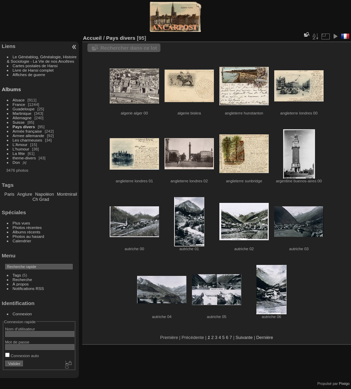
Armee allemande (28, 135)
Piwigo (344, 383)
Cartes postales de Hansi (35, 65)
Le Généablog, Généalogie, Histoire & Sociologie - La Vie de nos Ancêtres (42, 58)
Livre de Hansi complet (33, 70)
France (19, 104)
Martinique (22, 113)
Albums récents (26, 232)
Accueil (92, 38)
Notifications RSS (28, 288)
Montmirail (67, 194)
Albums (11, 89)
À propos (21, 284)
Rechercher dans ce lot (128, 48)
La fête (19, 153)
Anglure (24, 194)
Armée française (27, 131)
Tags (17, 275)
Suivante (244, 337)
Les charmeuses (27, 140)
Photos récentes (27, 227)
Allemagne (22, 118)
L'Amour (20, 144)
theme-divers (24, 158)
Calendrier (22, 241)
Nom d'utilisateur (20, 329)
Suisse (19, 122)
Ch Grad (41, 199)
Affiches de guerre (29, 74)
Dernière (264, 337)
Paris (9, 194)
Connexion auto (22, 355)
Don (16, 162)
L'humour (21, 149)
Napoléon (44, 194)
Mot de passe (17, 342)
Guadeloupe (24, 109)
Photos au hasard (28, 236)
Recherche (22, 279)
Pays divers (24, 126)
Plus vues (21, 223)
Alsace (19, 100)
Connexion (22, 314)
